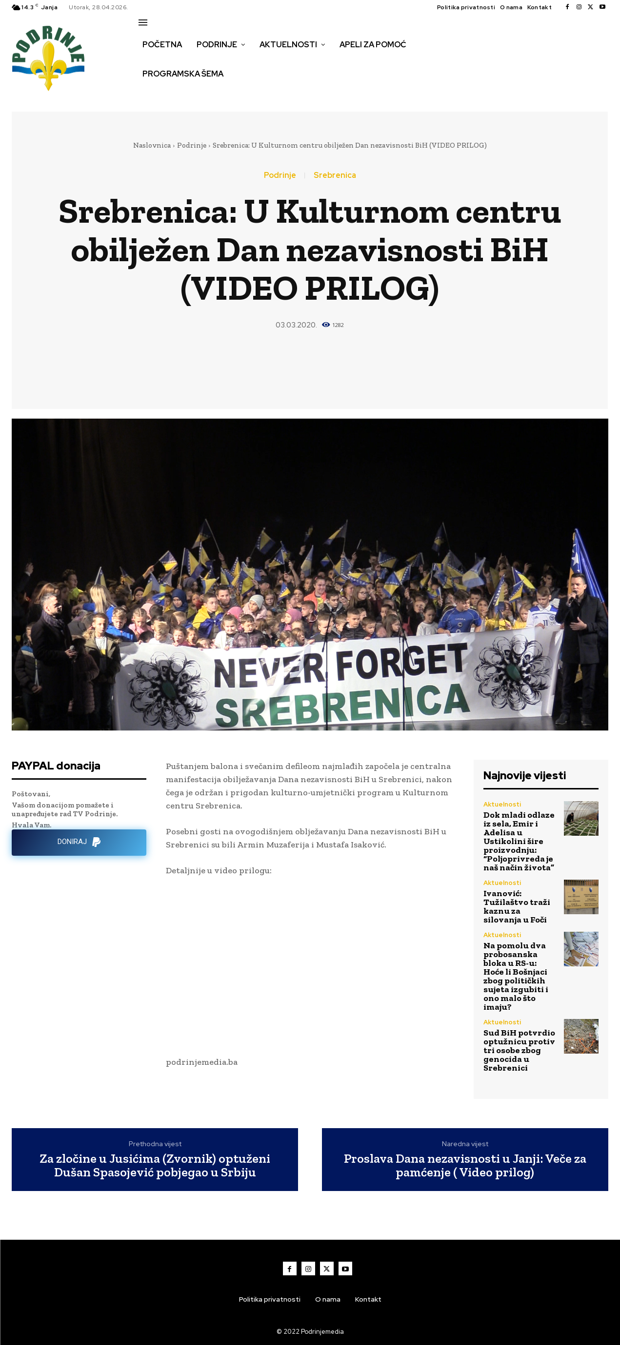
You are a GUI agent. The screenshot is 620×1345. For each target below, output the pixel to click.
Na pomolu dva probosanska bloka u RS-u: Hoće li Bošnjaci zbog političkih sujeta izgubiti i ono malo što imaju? (515, 976)
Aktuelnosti (502, 804)
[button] (149, 94)
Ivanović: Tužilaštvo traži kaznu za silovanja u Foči (516, 906)
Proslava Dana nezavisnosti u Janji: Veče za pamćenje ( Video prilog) (465, 1165)
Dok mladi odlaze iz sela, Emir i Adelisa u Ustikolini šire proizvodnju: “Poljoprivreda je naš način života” (519, 841)
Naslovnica (152, 145)
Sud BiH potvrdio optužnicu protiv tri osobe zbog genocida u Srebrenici (519, 1050)
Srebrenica (335, 175)
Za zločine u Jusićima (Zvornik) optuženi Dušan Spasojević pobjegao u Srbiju (155, 1165)
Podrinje (191, 145)
